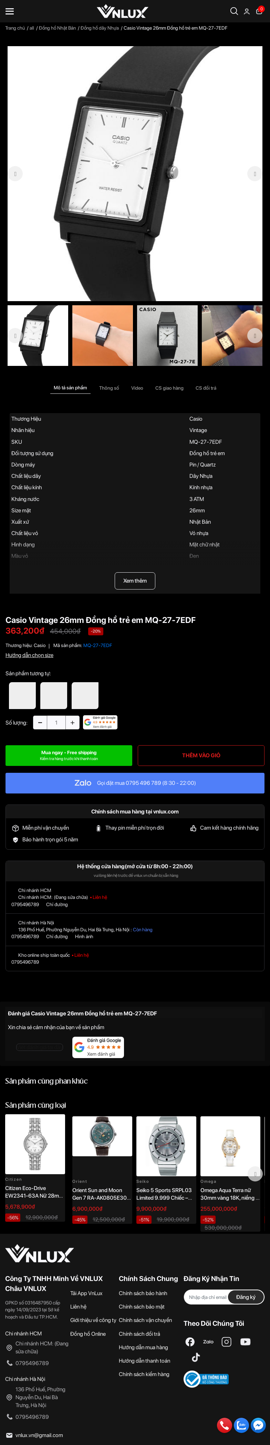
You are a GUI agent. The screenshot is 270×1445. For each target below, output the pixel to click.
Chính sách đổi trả (139, 1334)
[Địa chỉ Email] (224, 1297)
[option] (135, 173)
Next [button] (255, 1173)
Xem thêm (135, 580)
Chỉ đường (57, 904)
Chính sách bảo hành (143, 1293)
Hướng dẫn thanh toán (144, 1360)
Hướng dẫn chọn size (29, 655)
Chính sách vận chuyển (145, 1320)
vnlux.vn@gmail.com (39, 1435)
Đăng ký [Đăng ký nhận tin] (246, 1297)
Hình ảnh (84, 936)
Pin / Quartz (202, 464)
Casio (195, 419)
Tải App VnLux (86, 1293)
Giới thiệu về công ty (93, 1320)
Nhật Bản (200, 522)
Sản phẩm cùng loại (35, 1106)
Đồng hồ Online (88, 1334)
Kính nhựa (200, 487)
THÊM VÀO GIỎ (201, 755)
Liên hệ (78, 1306)
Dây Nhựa (200, 476)
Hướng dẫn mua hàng (143, 1347)
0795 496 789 (143, 783)
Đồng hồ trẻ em (207, 453)
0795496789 (25, 904)
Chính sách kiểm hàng (144, 1374)
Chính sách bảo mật (142, 1306)
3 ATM (196, 499)
